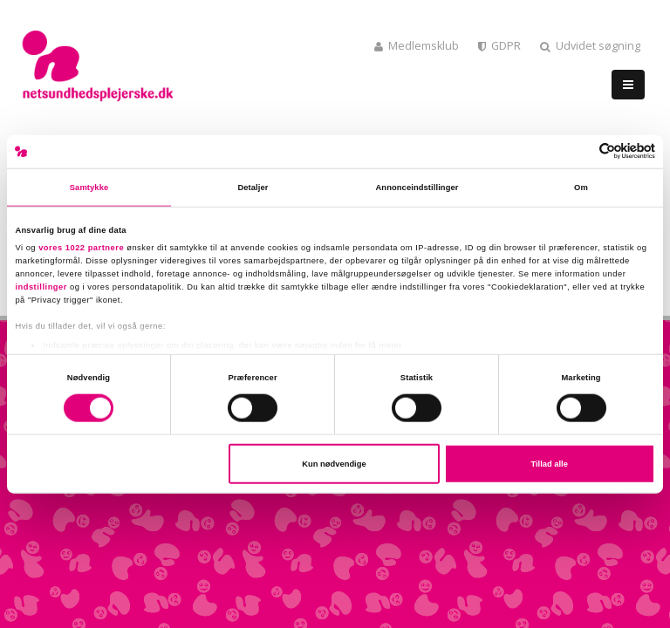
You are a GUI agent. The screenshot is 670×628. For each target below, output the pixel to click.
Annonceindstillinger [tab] (416, 187)
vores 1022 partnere (81, 246)
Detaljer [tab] (252, 187)
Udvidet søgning (590, 45)
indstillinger (41, 286)
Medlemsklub (416, 45)
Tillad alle (548, 464)
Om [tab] (581, 187)
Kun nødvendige (334, 464)
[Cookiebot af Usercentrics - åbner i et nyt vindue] (578, 151)
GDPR (499, 45)
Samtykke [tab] (89, 187)
